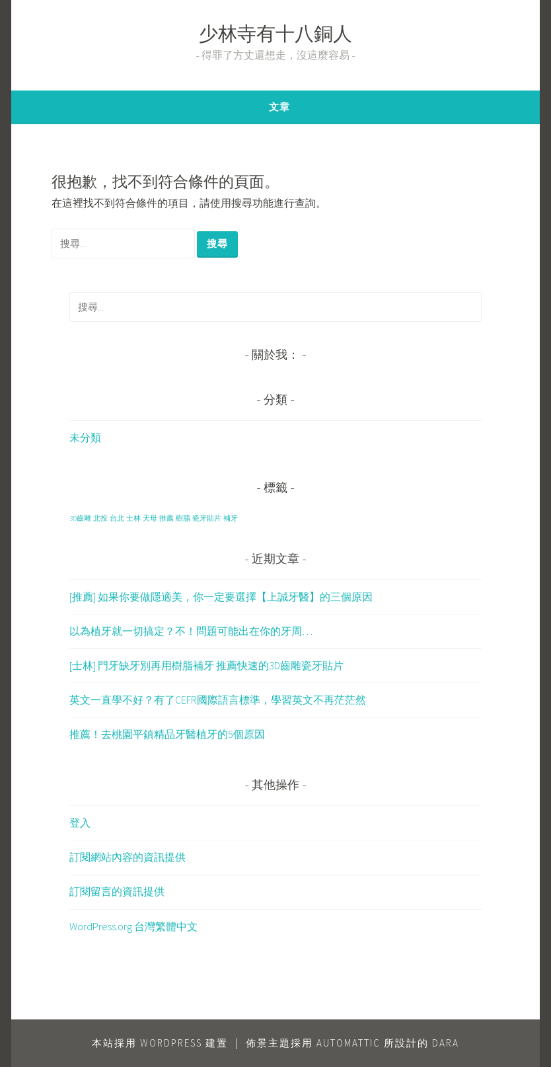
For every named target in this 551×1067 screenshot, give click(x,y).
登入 (80, 822)
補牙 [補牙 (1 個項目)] (230, 518)
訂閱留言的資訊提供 (117, 891)
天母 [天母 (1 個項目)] (150, 518)
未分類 (85, 437)
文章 (279, 106)
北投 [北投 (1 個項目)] (100, 518)
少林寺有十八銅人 (275, 36)
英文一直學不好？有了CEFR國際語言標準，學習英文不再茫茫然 (217, 699)
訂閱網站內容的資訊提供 (127, 857)
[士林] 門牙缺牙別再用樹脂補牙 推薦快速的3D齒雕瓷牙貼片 (206, 665)
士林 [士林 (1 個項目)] (133, 518)
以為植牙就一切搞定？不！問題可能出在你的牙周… (190, 631)
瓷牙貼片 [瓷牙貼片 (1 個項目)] (206, 518)
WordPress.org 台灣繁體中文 (133, 926)
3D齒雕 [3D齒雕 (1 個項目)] (80, 518)
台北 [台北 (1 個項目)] (117, 518)
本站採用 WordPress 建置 (160, 1043)
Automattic (348, 1043)
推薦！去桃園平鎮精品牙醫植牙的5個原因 (167, 734)
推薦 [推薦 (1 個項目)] (166, 518)
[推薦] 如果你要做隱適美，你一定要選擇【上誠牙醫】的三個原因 (221, 596)
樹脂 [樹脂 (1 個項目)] (183, 518)
